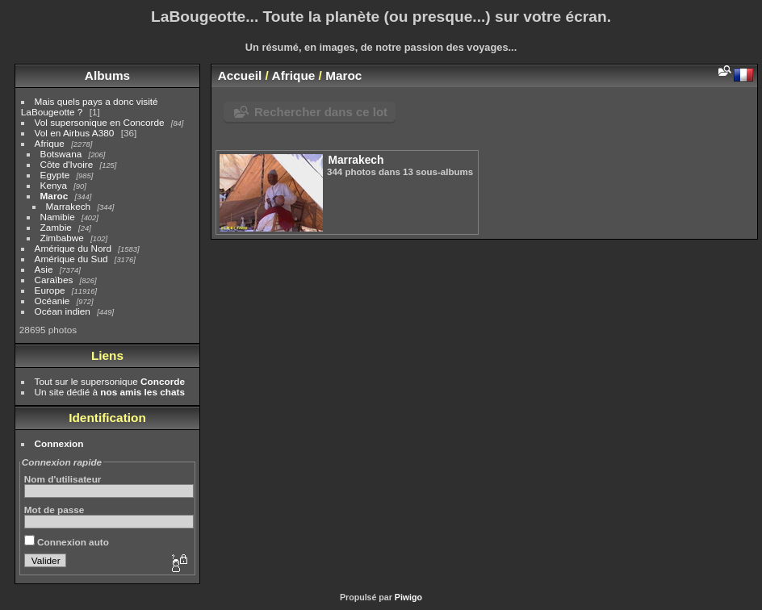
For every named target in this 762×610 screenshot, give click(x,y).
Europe (50, 290)
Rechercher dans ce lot (320, 112)
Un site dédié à (110, 391)
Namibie (57, 216)
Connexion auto (66, 542)
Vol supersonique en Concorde (100, 122)
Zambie (56, 227)
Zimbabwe (62, 237)
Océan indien (62, 311)
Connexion (59, 443)
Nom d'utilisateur (63, 479)
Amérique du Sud (71, 258)
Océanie (52, 300)
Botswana (61, 153)
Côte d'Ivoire (67, 164)
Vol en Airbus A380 (75, 132)
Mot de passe (54, 509)
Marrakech (68, 206)
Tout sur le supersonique (110, 381)
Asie (44, 269)
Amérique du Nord (73, 248)
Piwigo (408, 597)
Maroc (54, 195)
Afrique (50, 143)
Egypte (55, 174)
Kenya (53, 185)
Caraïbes (54, 279)
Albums (107, 75)
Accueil (240, 75)
